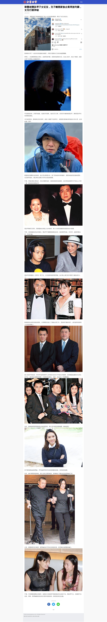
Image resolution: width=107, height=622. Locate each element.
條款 (34, 616)
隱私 (36, 616)
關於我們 (26, 616)
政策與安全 (30, 616)
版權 (38, 616)
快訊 (81, 2)
